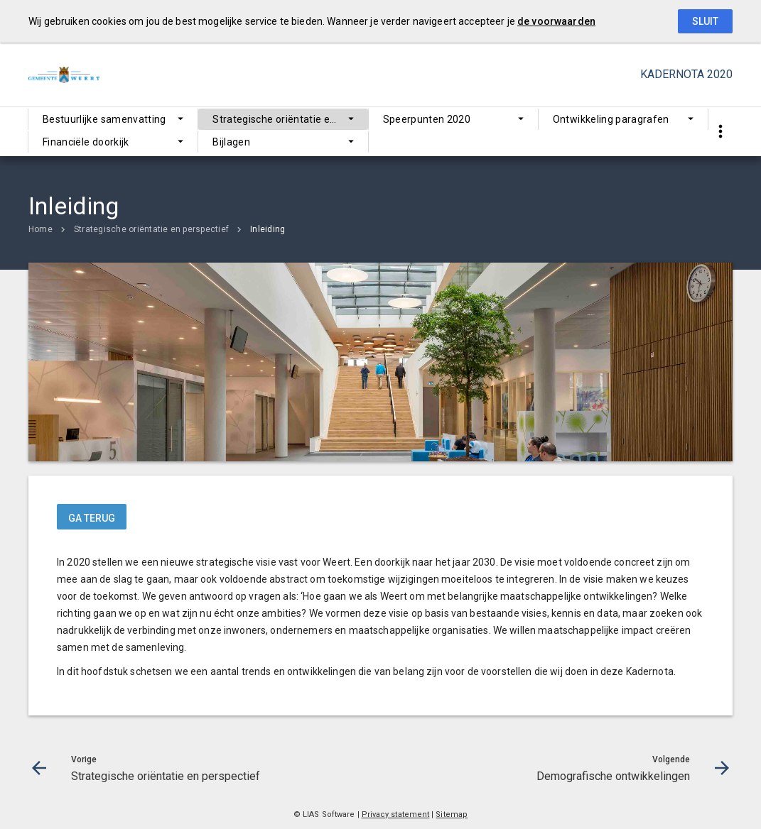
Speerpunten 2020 (427, 119)
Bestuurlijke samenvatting (104, 119)
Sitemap (452, 814)
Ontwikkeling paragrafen (611, 119)
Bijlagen (231, 142)
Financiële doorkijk (86, 142)
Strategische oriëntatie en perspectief (289, 119)
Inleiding (267, 229)
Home (40, 229)
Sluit (705, 21)
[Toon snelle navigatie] (720, 131)
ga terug (91, 518)
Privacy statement (396, 814)
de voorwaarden (556, 21)
